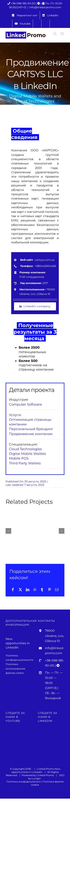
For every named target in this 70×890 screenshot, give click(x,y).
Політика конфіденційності (23, 781)
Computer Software (25, 404)
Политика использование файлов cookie (15, 668)
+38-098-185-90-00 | (24, 3)
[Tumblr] (42, 589)
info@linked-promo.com (45, 7)
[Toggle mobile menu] (62, 34)
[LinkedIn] (27, 589)
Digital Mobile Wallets (27, 454)
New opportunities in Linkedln (35, 770)
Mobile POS (19, 458)
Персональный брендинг (31, 429)
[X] (20, 589)
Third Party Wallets (25, 463)
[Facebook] (12, 589)
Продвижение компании (30, 434)
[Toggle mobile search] (55, 34)
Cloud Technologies (25, 449)
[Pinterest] (49, 589)
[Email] (56, 589)
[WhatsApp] (35, 589)
